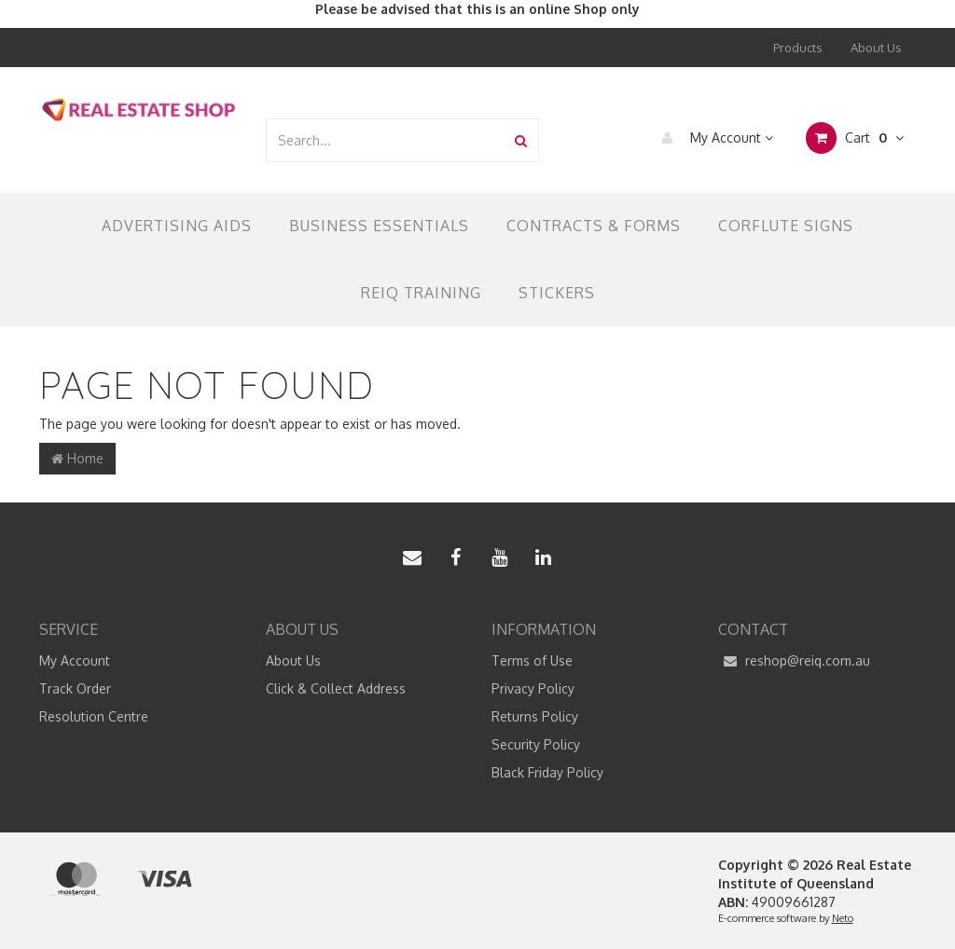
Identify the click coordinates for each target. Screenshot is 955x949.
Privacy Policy (532, 688)
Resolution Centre (93, 716)
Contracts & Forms (593, 225)
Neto (842, 918)
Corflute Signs (785, 225)
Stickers (557, 292)
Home (77, 458)
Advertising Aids (177, 225)
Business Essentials (379, 225)
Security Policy (535, 744)
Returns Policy (534, 716)
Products (798, 47)
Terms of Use (532, 660)
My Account (713, 138)
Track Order (75, 688)
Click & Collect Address (336, 688)
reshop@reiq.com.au (794, 661)
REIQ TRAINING (421, 292)
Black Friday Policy (547, 772)
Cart (855, 138)
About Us (876, 47)
